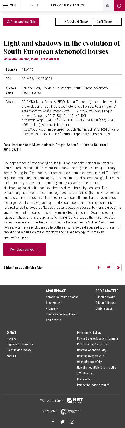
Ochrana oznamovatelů (91, 356)
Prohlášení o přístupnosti (92, 344)
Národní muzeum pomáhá (62, 297)
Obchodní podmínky (89, 362)
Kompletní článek (24, 249)
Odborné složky (105, 297)
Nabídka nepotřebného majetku (96, 367)
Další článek (107, 21)
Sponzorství (53, 302)
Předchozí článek (74, 21)
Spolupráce (56, 291)
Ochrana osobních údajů (92, 350)
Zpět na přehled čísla (21, 21)
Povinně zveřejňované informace (97, 338)
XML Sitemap (85, 373)
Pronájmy (52, 308)
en (37, 5)
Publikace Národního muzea (68, 5)
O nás (11, 332)
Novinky (11, 338)
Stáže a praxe (104, 308)
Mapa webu (84, 379)
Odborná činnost (106, 302)
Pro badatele (107, 291)
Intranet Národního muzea (93, 385)
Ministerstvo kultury (89, 332)
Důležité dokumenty (19, 350)
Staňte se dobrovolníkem (61, 314)
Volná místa (53, 320)
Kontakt (11, 356)
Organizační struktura (20, 344)
